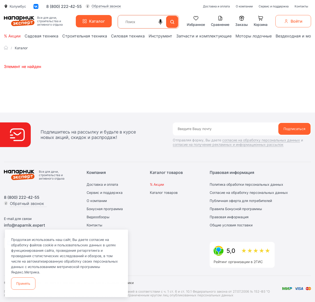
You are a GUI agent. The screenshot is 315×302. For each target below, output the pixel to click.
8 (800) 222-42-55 (64, 6)
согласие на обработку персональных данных (261, 140)
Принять (23, 283)
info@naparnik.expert (24, 225)
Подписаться (294, 129)
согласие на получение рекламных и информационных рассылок (228, 144)
